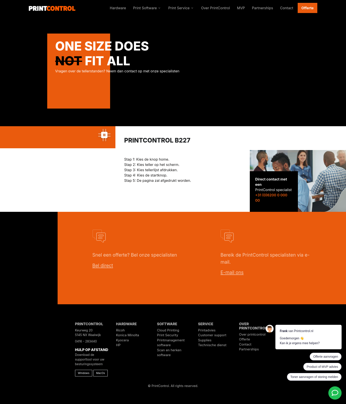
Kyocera (122, 340)
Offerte (307, 8)
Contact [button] (286, 8)
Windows (83, 373)
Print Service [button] (179, 8)
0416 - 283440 (86, 341)
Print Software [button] (145, 8)
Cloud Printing (168, 330)
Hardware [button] (118, 8)
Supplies (204, 340)
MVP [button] (241, 8)
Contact (245, 344)
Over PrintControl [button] (215, 8)
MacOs (100, 373)
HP (118, 345)
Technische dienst (212, 345)
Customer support (212, 335)
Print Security (167, 335)
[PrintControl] (52, 8)
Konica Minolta (127, 335)
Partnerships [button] (262, 8)
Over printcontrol (252, 334)
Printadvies (206, 330)
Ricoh (120, 330)
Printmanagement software (171, 342)
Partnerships (249, 349)
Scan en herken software (169, 352)
